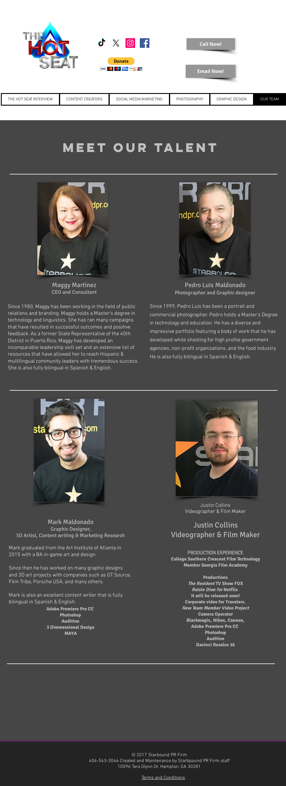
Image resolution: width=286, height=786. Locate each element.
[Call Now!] (210, 44)
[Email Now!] (211, 71)
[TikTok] (102, 43)
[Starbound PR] (130, 43)
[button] (121, 64)
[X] (116, 43)
